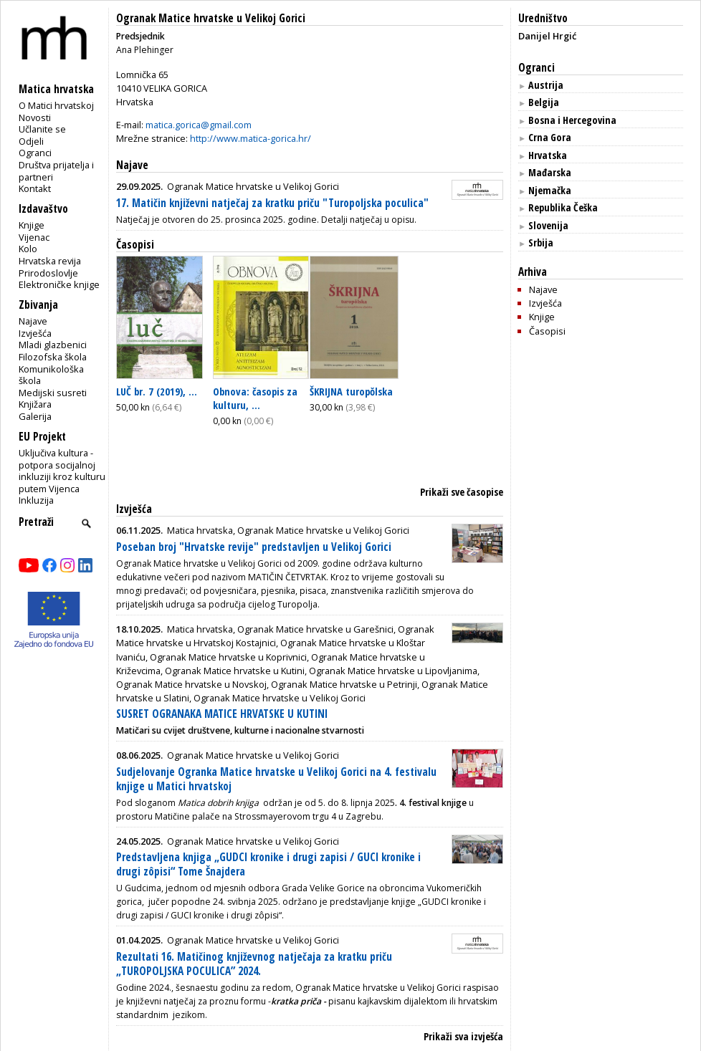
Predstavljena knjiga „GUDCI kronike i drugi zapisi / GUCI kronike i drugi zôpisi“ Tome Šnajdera (268, 864)
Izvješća (35, 333)
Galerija (35, 416)
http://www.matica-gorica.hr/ (250, 138)
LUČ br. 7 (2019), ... (156, 391)
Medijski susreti (53, 392)
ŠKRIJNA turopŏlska (351, 391)
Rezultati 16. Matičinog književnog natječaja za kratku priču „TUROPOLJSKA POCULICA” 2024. (254, 964)
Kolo (28, 248)
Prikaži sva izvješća (463, 1036)
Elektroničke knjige (59, 284)
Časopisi (135, 244)
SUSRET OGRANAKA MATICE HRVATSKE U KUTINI (222, 713)
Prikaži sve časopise (461, 492)
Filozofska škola (53, 356)
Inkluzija (36, 500)
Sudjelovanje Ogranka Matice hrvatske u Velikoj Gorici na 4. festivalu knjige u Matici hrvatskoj (276, 779)
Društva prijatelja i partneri (56, 170)
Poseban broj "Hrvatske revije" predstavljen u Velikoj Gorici (253, 547)
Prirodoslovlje (48, 273)
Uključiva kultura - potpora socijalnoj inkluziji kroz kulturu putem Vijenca (62, 470)
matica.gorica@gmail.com (199, 124)
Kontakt (35, 188)
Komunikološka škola (51, 375)
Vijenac (34, 237)
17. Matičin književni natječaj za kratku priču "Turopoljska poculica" (272, 203)
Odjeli (31, 141)
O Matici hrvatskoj (56, 105)
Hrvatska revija (50, 260)
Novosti (35, 117)
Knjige (31, 225)
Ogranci (35, 152)
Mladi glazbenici (53, 344)
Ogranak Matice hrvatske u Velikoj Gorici (210, 18)
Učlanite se (42, 129)
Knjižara (35, 404)
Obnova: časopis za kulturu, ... (255, 398)
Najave (33, 321)
